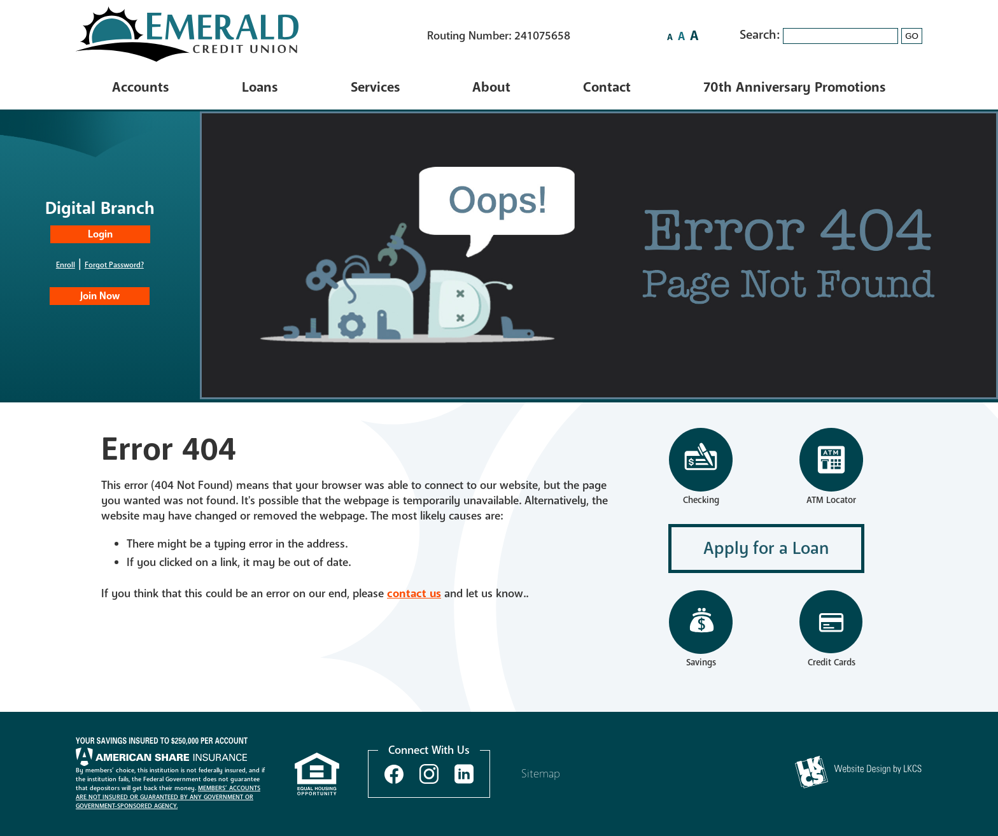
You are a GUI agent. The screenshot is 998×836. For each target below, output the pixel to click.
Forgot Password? (114, 265)
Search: (761, 34)
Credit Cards (831, 662)
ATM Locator (831, 500)
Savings (701, 629)
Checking (701, 467)
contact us (414, 593)
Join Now (100, 296)
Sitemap (540, 773)
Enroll (65, 265)
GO (911, 36)
